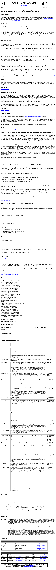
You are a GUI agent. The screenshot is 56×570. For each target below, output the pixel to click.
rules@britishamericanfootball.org (8, 129)
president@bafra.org (5, 89)
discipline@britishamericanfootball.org (9, 274)
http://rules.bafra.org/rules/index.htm (33, 116)
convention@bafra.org (48, 18)
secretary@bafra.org (5, 110)
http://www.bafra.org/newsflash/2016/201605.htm (11, 20)
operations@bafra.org (5, 200)
